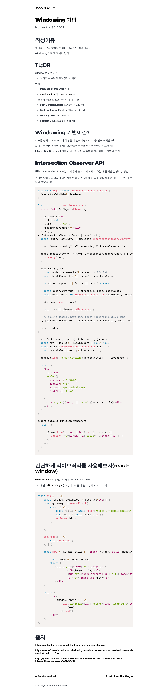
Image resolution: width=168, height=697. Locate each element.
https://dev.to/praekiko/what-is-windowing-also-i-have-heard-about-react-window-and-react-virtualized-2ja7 (84, 652)
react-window (47, 94)
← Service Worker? (45, 676)
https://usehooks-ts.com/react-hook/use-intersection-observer (70, 645)
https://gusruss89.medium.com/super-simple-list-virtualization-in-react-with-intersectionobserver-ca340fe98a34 (78, 660)
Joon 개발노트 (45, 8)
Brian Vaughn (55, 485)
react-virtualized (68, 94)
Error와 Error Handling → (119, 676)
